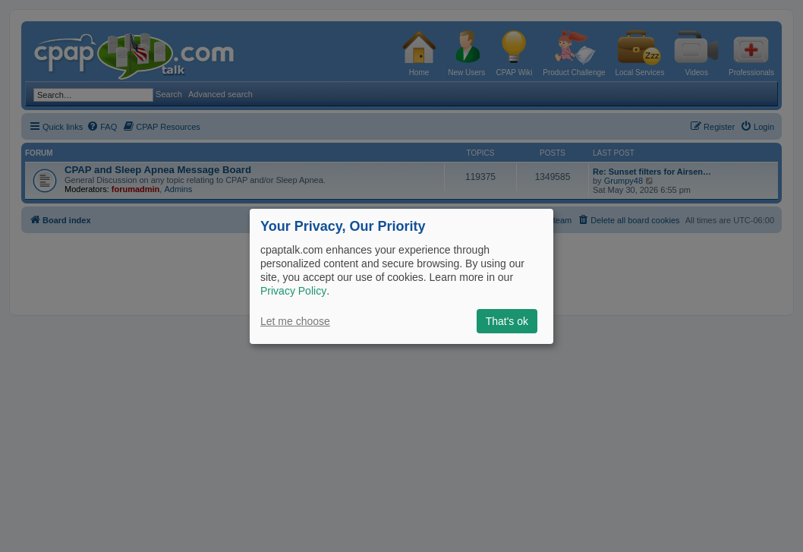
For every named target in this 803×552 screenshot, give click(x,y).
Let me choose (295, 321)
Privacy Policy (293, 291)
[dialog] (401, 275)
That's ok (507, 321)
